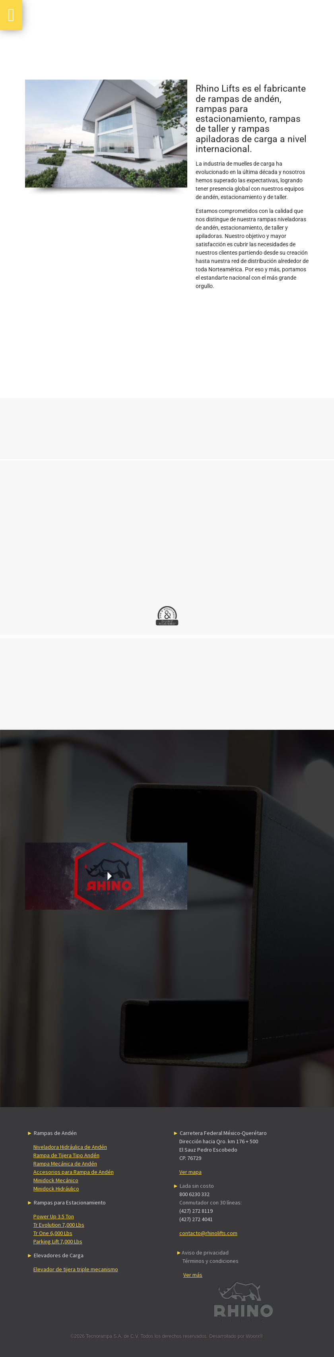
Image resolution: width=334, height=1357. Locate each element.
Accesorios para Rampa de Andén (73, 1171)
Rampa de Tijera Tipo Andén (66, 1155)
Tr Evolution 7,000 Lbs (58, 1224)
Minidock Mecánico (55, 1180)
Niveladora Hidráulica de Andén (70, 1146)
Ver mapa (190, 1171)
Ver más (192, 1274)
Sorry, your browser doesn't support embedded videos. (106, 876)
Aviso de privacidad (205, 1252)
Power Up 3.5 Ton (53, 1216)
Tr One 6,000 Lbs (52, 1233)
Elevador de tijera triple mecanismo (75, 1269)
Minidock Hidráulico (56, 1188)
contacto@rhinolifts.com (208, 1233)
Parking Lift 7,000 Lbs (57, 1241)
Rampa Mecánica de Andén (65, 1163)
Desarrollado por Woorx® (236, 1336)
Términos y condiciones (211, 1260)
